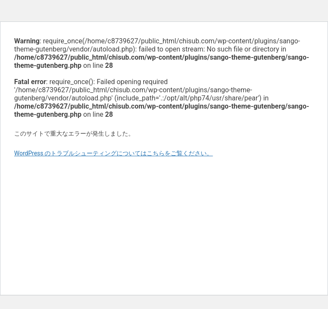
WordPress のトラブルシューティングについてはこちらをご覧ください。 (113, 153)
